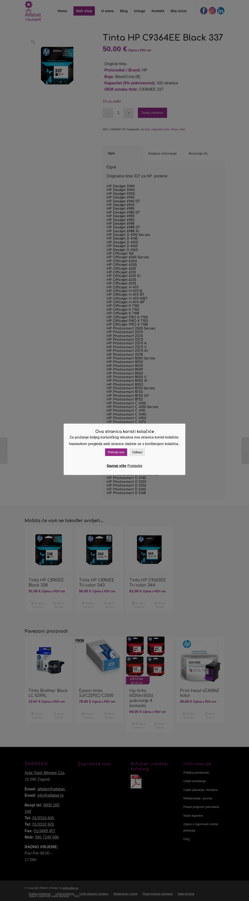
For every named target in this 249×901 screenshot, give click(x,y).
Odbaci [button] (137, 452)
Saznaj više (116, 466)
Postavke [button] (134, 466)
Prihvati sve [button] (116, 452)
